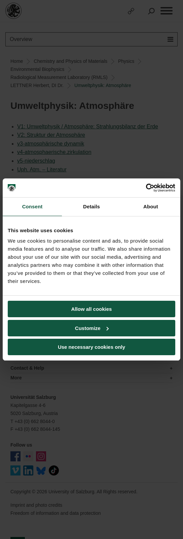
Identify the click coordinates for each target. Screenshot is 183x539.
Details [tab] (91, 206)
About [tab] (150, 206)
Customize (92, 328)
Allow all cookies (91, 309)
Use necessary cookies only (91, 347)
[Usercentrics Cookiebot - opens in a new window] (145, 187)
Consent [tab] (32, 206)
